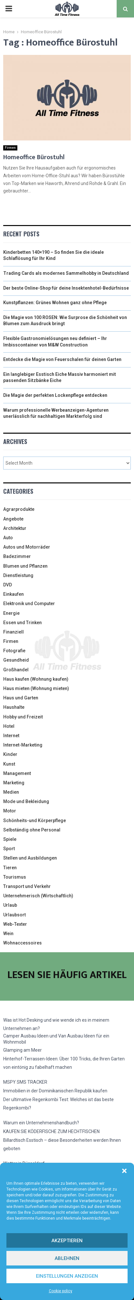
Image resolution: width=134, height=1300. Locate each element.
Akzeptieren (67, 1240)
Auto (8, 537)
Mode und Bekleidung (26, 801)
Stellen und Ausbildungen (30, 858)
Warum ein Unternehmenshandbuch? (41, 1122)
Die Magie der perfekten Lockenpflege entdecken (55, 395)
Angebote (13, 518)
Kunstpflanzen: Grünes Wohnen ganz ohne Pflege (55, 302)
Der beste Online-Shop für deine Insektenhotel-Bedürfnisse (66, 288)
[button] (124, 1171)
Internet (11, 735)
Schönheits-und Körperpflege (34, 820)
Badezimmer (17, 556)
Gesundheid (16, 660)
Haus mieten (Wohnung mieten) (36, 688)
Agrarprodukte (18, 509)
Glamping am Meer (22, 1050)
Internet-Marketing (22, 745)
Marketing (13, 782)
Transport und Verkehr (27, 886)
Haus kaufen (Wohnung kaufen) (35, 679)
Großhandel (16, 669)
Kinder (10, 754)
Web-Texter (15, 924)
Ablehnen (67, 1258)
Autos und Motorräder (26, 547)
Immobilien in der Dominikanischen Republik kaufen (55, 1090)
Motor (9, 810)
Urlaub (10, 905)
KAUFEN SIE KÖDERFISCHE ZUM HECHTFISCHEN (51, 1131)
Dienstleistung (18, 575)
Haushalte (13, 707)
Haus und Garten (20, 697)
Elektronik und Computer (29, 603)
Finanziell (13, 632)
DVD (7, 584)
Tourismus (14, 877)
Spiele (9, 839)
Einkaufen (13, 594)
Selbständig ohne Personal (31, 829)
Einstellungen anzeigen (67, 1276)
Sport (9, 848)
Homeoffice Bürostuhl (34, 157)
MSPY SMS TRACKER (25, 1082)
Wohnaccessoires (22, 942)
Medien (11, 792)
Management (17, 773)
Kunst (9, 764)
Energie (11, 613)
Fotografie (14, 650)
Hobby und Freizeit (23, 716)
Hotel (8, 726)
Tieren (10, 867)
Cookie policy (60, 1291)
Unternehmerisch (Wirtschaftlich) (38, 895)
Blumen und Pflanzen (25, 566)
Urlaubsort (14, 914)
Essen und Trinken (22, 622)
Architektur (14, 528)
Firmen (10, 148)
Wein (8, 933)
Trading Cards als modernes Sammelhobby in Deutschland (66, 273)
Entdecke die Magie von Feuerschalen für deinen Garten (62, 359)
